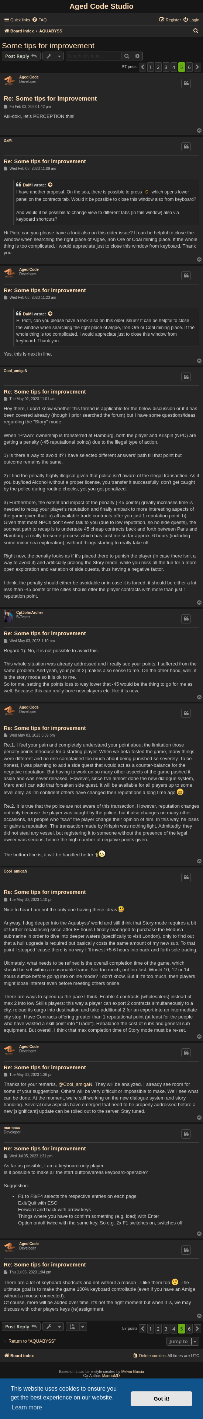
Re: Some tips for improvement (50, 98)
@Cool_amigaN (75, 1084)
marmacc (12, 1128)
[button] (142, 67)
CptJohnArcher (29, 613)
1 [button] (150, 67)
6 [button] (189, 67)
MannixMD (111, 1376)
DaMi (8, 141)
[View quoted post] (50, 185)
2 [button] (158, 67)
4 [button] (173, 67)
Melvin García (132, 1372)
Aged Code (29, 77)
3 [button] (166, 67)
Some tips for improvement (48, 45)
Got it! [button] (161, 1399)
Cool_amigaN (15, 371)
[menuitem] (39, 19)
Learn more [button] (27, 1407)
